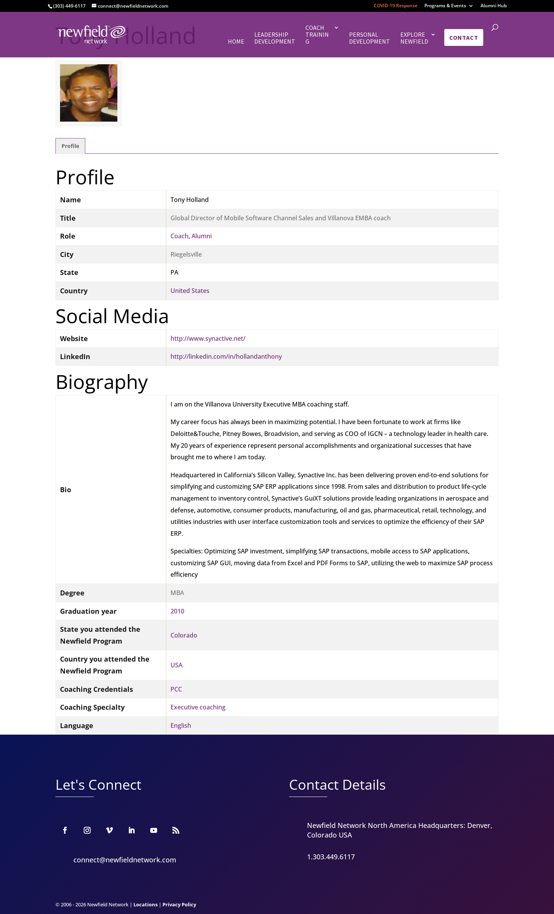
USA (176, 665)
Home (236, 41)
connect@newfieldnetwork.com (124, 859)
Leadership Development (274, 38)
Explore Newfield (414, 38)
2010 (177, 611)
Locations (145, 904)
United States (190, 290)
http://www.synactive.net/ (208, 338)
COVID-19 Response (396, 6)
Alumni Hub (494, 6)
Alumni (202, 236)
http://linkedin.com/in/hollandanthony (226, 356)
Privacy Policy (179, 904)
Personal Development (369, 38)
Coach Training (317, 34)
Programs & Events (445, 6)
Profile (70, 146)
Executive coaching (198, 707)
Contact (463, 37)
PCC (176, 689)
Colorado (184, 635)
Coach (179, 236)
